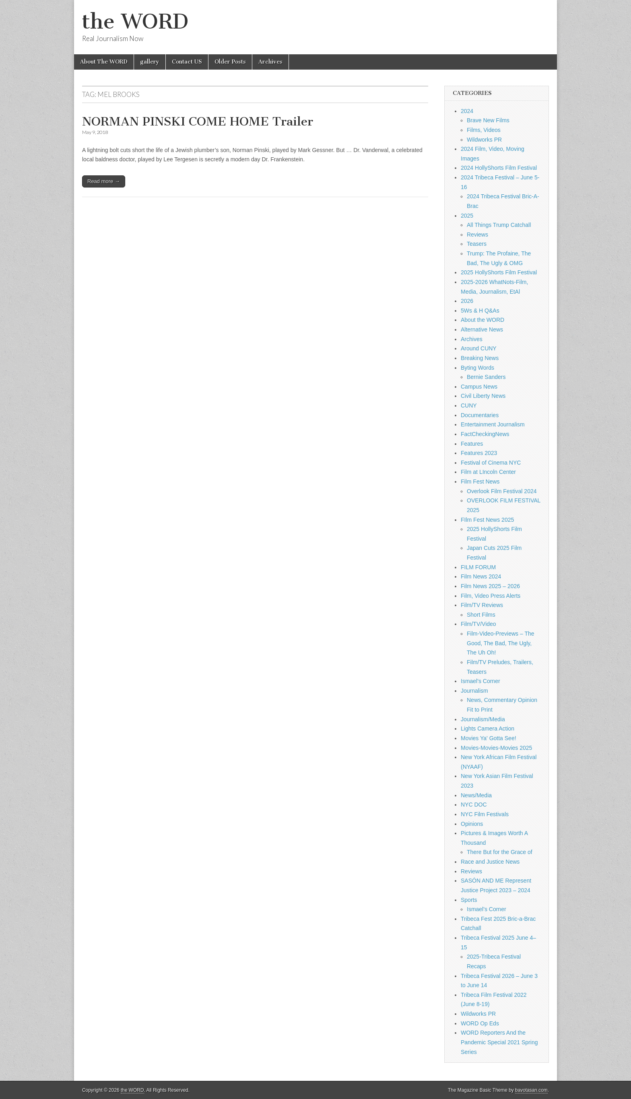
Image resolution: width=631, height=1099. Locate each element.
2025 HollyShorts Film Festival (499, 272)
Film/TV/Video (478, 624)
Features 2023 (479, 453)
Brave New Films (488, 120)
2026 (467, 301)
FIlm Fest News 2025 (487, 520)
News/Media (476, 795)
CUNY (469, 405)
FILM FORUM (478, 567)
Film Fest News (480, 481)
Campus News (479, 386)
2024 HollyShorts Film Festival (499, 168)
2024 (467, 111)
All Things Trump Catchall (499, 225)
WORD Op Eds (480, 1023)
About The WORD (104, 61)
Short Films (481, 614)
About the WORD (482, 320)
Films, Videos (484, 130)
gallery (149, 61)
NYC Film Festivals (485, 814)
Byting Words (477, 367)
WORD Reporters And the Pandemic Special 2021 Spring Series (499, 1042)
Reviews (477, 234)
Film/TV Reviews (482, 605)
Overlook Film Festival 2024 (502, 491)
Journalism (474, 690)
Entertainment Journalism (493, 424)
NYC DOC (474, 804)
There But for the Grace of (499, 852)
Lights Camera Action (487, 728)
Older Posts (230, 61)
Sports (469, 900)
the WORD (135, 21)
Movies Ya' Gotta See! (488, 738)
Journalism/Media (483, 719)
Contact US (187, 61)
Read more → (103, 181)
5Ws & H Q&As (480, 310)
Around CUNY (479, 348)
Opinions (472, 824)
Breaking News (480, 358)
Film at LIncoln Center (488, 472)
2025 (467, 215)
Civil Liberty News (483, 396)
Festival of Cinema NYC (491, 462)
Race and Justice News (490, 861)
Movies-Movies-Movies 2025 (496, 748)
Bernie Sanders (486, 377)
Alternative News (482, 329)
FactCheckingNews (485, 434)
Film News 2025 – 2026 (490, 586)
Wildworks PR (484, 139)
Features (472, 443)
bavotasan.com (531, 1090)
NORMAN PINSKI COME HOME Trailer (197, 121)
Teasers (477, 244)
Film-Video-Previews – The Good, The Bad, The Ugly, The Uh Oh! (500, 643)
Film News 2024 (481, 576)
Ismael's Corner (480, 681)
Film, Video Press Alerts (490, 596)
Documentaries (480, 415)
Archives (270, 61)
